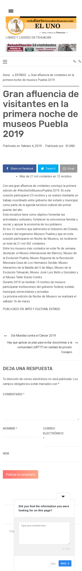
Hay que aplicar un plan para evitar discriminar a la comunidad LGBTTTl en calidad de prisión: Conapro (39, 347)
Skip (53, 563)
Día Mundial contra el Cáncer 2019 (33, 335)
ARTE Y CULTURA (36, 309)
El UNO (70, 146)
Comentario (14, 394)
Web (6, 453)
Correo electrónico (52, 433)
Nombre (10, 428)
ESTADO (54, 309)
